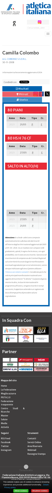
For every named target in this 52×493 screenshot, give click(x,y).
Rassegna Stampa (36, 454)
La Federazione (8, 389)
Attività (5, 427)
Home (4, 386)
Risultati (22, 88)
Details (46, 485)
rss (44, 22)
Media (4, 423)
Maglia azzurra (8, 393)
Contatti (31, 438)
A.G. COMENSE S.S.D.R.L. (14, 59)
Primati (22, 94)
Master (4, 415)
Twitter (5, 446)
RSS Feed (5, 438)
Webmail (31, 450)
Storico (22, 99)
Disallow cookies (40, 491)
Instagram (6, 450)
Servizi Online (34, 442)
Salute (4, 419)
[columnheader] (12, 118)
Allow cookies (21, 491)
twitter (34, 22)
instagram (39, 22)
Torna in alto (26, 470)
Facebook (5, 442)
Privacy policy (10, 487)
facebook (29, 22)
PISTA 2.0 (5, 397)
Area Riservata (34, 446)
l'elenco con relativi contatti (16, 272)
